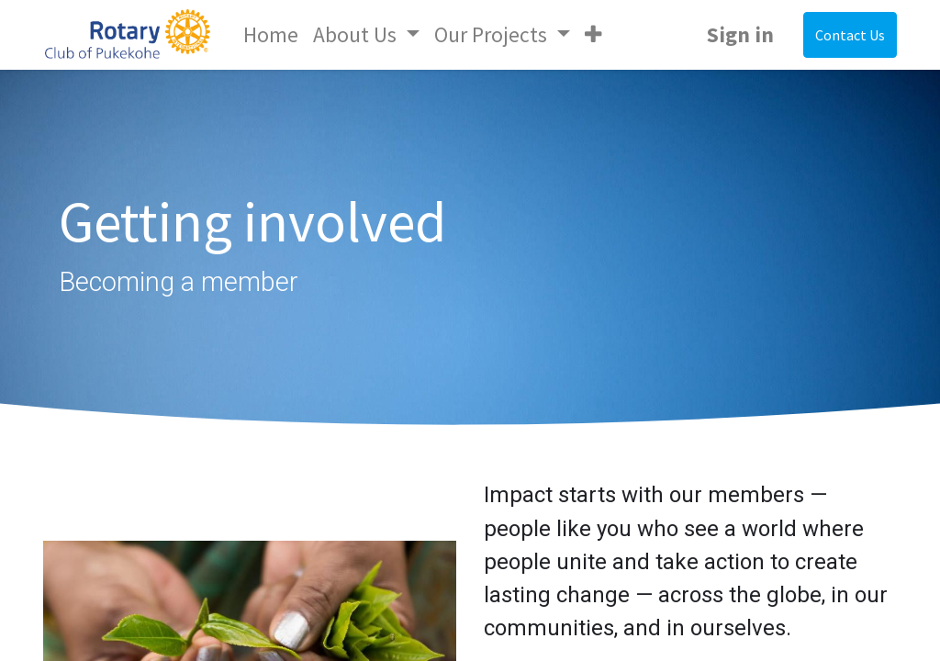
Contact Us (850, 35)
